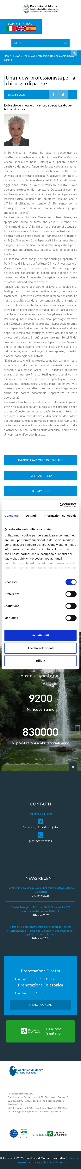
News (16, 55)
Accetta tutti (40, 635)
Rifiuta (40, 660)
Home (7, 55)
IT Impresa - (73, 1158)
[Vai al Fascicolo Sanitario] (40, 1031)
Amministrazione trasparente (40, 460)
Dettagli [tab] (31, 515)
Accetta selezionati (40, 648)
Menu (18, 42)
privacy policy (40, 1162)
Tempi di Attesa (40, 475)
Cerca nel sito (74, 53)
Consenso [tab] (11, 515)
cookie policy (58, 1162)
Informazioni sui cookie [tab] (60, 515)
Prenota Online (40, 1004)
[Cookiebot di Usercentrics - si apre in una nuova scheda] (60, 505)
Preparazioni (40, 491)
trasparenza (23, 1162)
